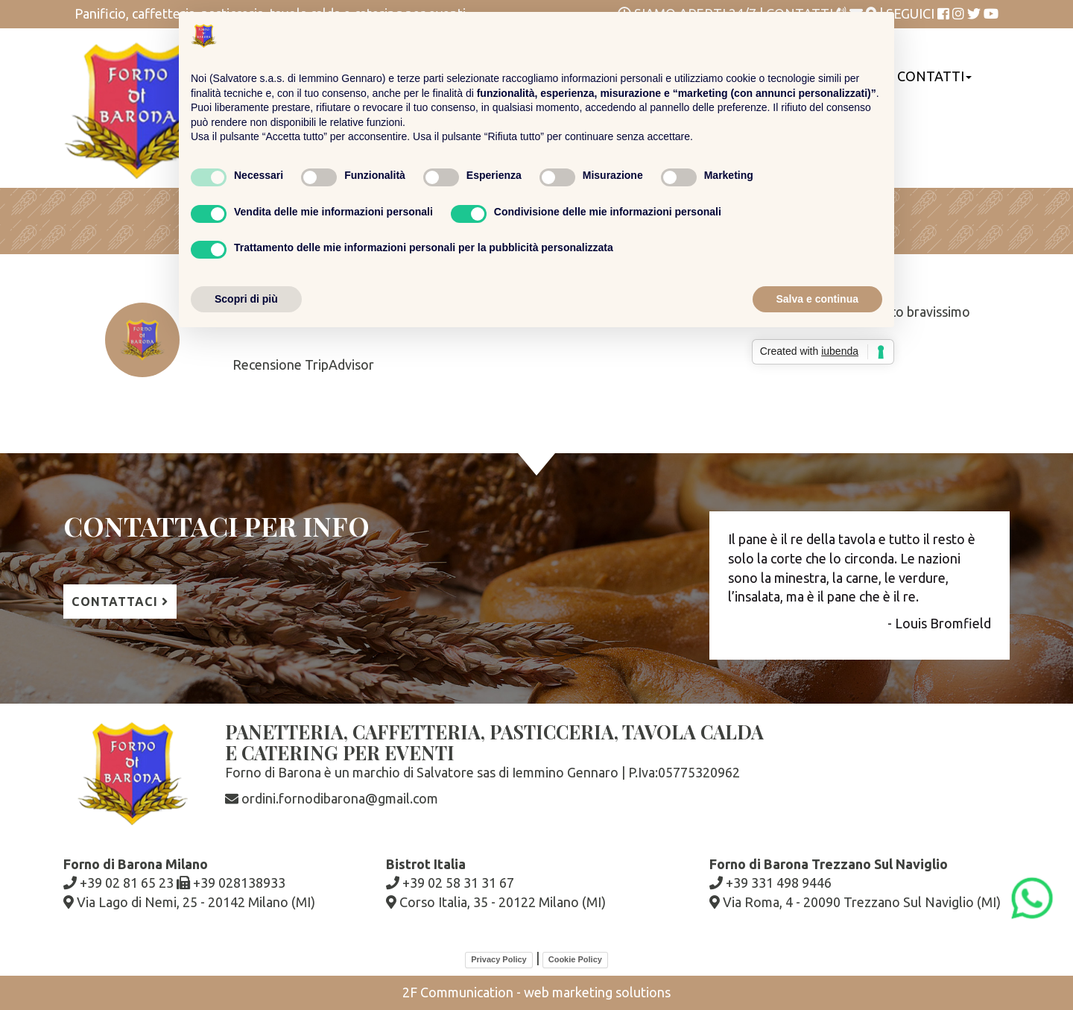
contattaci (120, 601)
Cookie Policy (575, 959)
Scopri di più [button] (246, 299)
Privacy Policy (499, 959)
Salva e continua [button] (817, 299)
